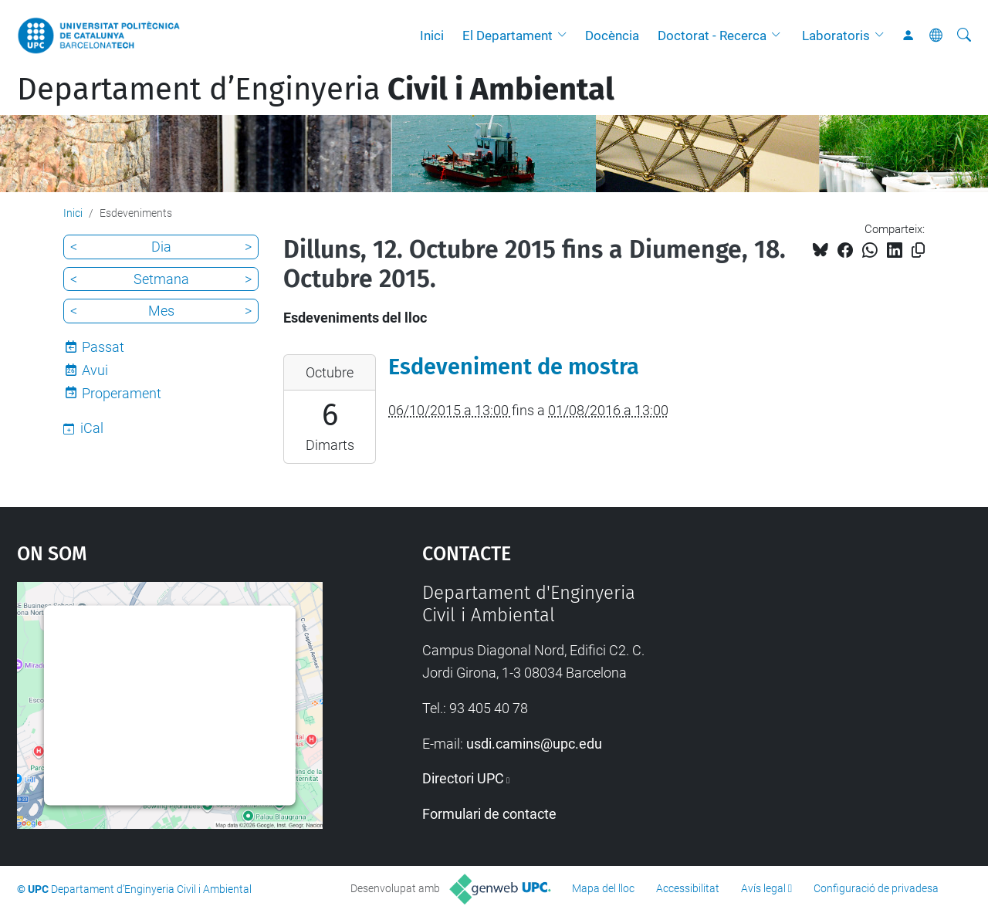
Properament (121, 393)
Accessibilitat (687, 888)
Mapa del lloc (603, 888)
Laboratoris (836, 35)
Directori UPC (463, 778)
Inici (432, 35)
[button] (566, 35)
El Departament (507, 35)
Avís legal (763, 888)
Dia (161, 246)
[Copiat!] (918, 250)
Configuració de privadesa (876, 888)
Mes (161, 311)
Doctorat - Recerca (712, 35)
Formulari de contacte (489, 814)
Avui (95, 370)
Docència (612, 35)
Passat (103, 347)
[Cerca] (964, 35)
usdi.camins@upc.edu (534, 743)
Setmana (161, 279)
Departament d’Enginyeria (315, 89)
